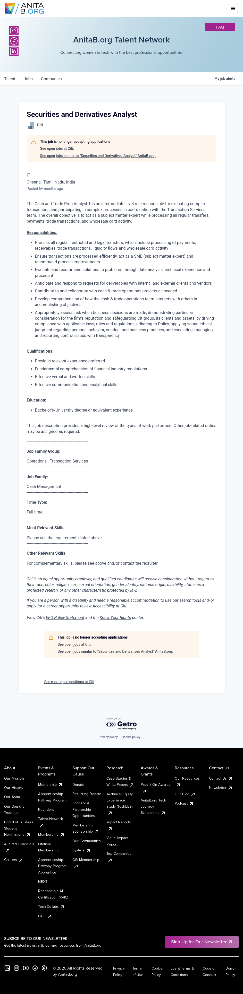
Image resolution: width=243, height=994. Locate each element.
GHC (45, 916)
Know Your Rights (115, 617)
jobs (28, 78)
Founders (46, 809)
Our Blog (185, 794)
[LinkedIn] (7, 968)
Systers (81, 850)
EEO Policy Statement (65, 617)
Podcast (184, 803)
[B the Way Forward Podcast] (44, 968)
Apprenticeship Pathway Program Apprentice (52, 866)
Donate (78, 784)
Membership (51, 834)
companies (51, 78)
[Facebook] (35, 968)
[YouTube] (26, 968)
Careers (13, 859)
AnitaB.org (67, 974)
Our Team (12, 796)
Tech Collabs (51, 906)
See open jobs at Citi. (57, 148)
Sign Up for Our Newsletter (202, 941)
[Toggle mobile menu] (233, 8)
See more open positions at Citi (69, 682)
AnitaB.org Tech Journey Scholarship (153, 806)
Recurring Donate (87, 793)
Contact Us (221, 778)
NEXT (42, 881)
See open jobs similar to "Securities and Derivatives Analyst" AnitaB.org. (98, 156)
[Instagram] (14, 30)
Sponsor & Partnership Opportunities (83, 809)
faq (220, 27)
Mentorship (50, 784)
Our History (13, 787)
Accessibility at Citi (109, 606)
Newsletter (221, 787)
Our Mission (14, 778)
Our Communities (86, 840)
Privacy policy (108, 737)
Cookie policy (131, 737)
